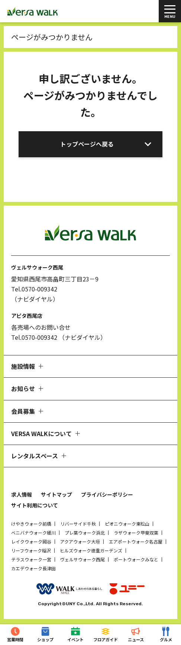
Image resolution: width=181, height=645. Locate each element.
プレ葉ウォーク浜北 (85, 532)
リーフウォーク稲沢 (31, 550)
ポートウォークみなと (136, 559)
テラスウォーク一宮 (31, 559)
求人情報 (21, 494)
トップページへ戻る (87, 143)
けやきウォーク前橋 (31, 523)
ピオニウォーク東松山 (127, 523)
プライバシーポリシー (107, 494)
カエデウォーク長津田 (33, 568)
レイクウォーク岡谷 (31, 541)
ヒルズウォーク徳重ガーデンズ (91, 550)
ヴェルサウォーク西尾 (82, 559)
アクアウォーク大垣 (80, 541)
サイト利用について (34, 505)
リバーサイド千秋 (78, 523)
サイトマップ (56, 494)
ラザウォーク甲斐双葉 (136, 532)
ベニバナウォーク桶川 (33, 532)
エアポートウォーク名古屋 (135, 541)
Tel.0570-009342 (34, 288)
